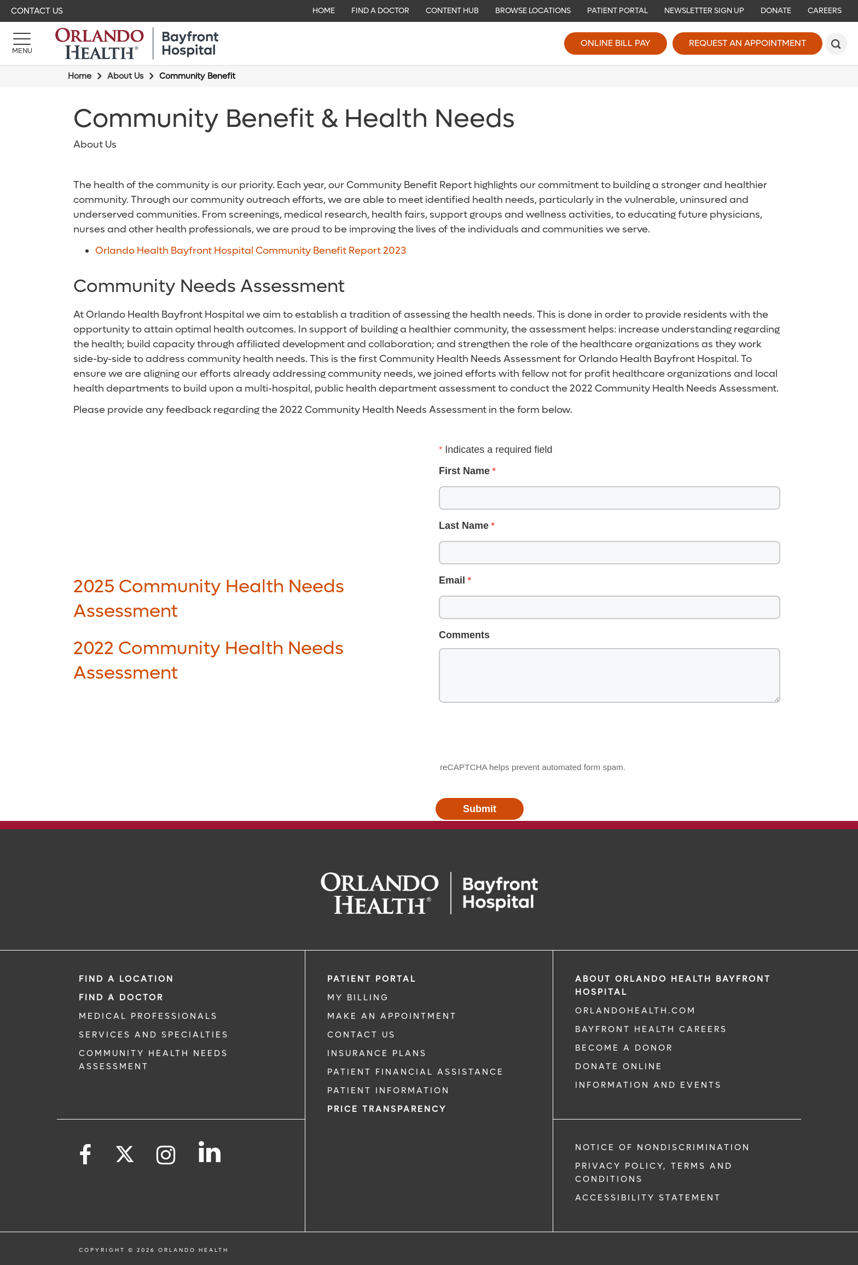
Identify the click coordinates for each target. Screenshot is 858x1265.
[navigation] (429, 11)
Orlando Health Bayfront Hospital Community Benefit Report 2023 (250, 250)
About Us (125, 76)
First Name (464, 470)
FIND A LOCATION (126, 978)
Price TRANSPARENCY (387, 1109)
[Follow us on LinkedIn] (210, 1152)
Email (452, 580)
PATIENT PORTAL (371, 978)
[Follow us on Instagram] (166, 1155)
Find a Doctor (121, 997)
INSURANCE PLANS (377, 1053)
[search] (836, 44)
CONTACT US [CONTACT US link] (361, 1034)
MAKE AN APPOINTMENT (392, 1016)
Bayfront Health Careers (651, 1029)
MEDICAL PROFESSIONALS (148, 1016)
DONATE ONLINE (619, 1066)
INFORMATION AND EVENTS (648, 1085)
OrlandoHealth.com (635, 1010)
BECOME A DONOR (624, 1047)
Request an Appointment (747, 43)
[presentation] (520, 733)
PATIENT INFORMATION (388, 1090)
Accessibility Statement (648, 1197)
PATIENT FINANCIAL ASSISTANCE (415, 1071)
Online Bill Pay (616, 43)
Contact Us (37, 10)
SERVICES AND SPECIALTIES (154, 1034)
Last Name (464, 525)
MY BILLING (358, 997)
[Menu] (22, 44)
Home (79, 76)
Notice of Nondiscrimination (662, 1147)
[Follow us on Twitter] (125, 1151)
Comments (464, 634)
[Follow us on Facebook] (86, 1155)
